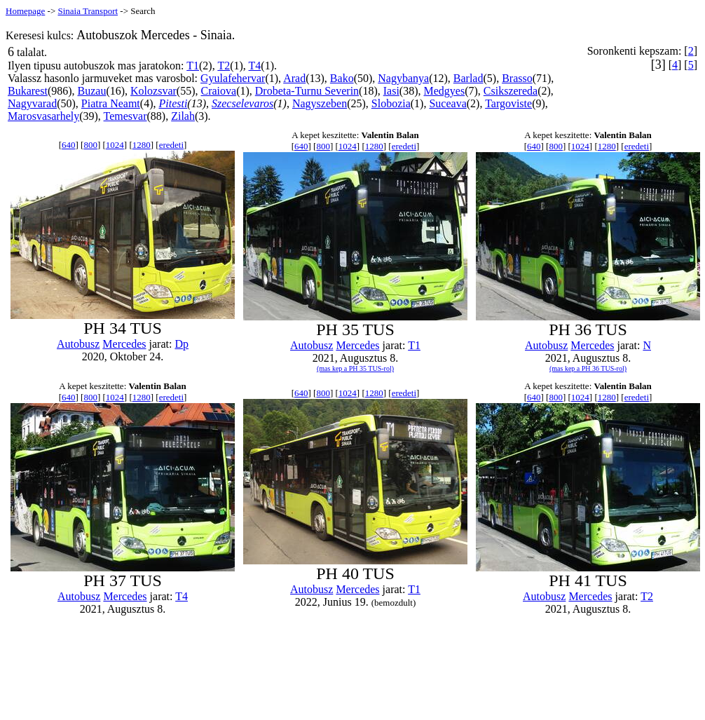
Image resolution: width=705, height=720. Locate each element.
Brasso (517, 78)
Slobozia (391, 103)
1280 (141, 145)
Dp (181, 344)
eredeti (171, 145)
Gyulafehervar (232, 78)
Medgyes (444, 91)
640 (69, 145)
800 (90, 145)
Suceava (447, 103)
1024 (115, 145)
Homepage (25, 11)
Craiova (218, 91)
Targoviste (508, 103)
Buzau (92, 91)
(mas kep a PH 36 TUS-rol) (588, 368)
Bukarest (28, 91)
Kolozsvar (153, 91)
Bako (342, 78)
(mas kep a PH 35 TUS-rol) (355, 368)
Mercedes (124, 344)
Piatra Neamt (110, 103)
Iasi (391, 91)
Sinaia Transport (87, 11)
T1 (192, 66)
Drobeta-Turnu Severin (307, 91)
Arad (294, 78)
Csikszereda (511, 91)
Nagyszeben (319, 103)
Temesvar (125, 116)
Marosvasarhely (43, 116)
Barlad (468, 78)
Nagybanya (403, 78)
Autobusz (78, 344)
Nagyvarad (32, 103)
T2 (223, 66)
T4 (255, 66)
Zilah (183, 116)
